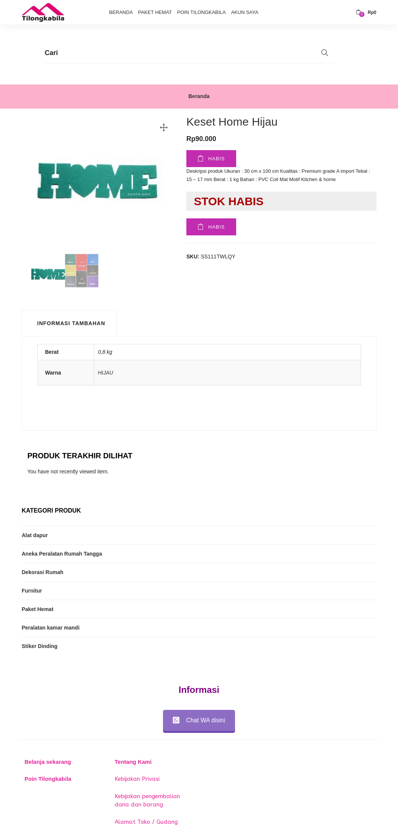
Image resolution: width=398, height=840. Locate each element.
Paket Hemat (155, 12)
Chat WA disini (199, 720)
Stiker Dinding (40, 646)
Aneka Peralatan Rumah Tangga (62, 554)
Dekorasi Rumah (42, 572)
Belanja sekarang (48, 762)
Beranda (121, 12)
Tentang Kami (133, 762)
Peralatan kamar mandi (51, 628)
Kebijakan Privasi (137, 779)
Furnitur (32, 591)
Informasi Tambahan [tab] (71, 323)
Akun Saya (244, 12)
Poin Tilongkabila (201, 12)
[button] (366, 12)
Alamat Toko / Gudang (146, 822)
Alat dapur (35, 535)
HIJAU (105, 373)
